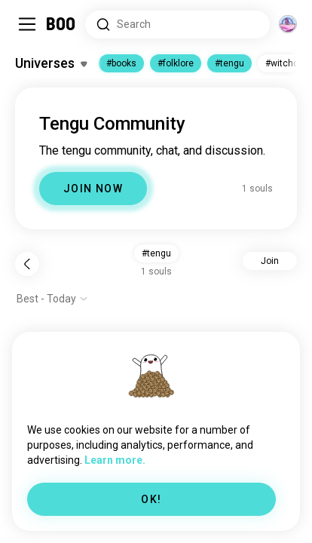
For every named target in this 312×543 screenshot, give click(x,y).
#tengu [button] (156, 253)
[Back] (27, 264)
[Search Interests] (177, 24)
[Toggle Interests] (51, 63)
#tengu (229, 63)
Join (270, 261)
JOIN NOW (93, 189)
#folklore (176, 63)
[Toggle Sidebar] (27, 24)
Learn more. (114, 460)
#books (121, 63)
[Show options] (52, 299)
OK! (151, 499)
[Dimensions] (288, 24)
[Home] (61, 24)
